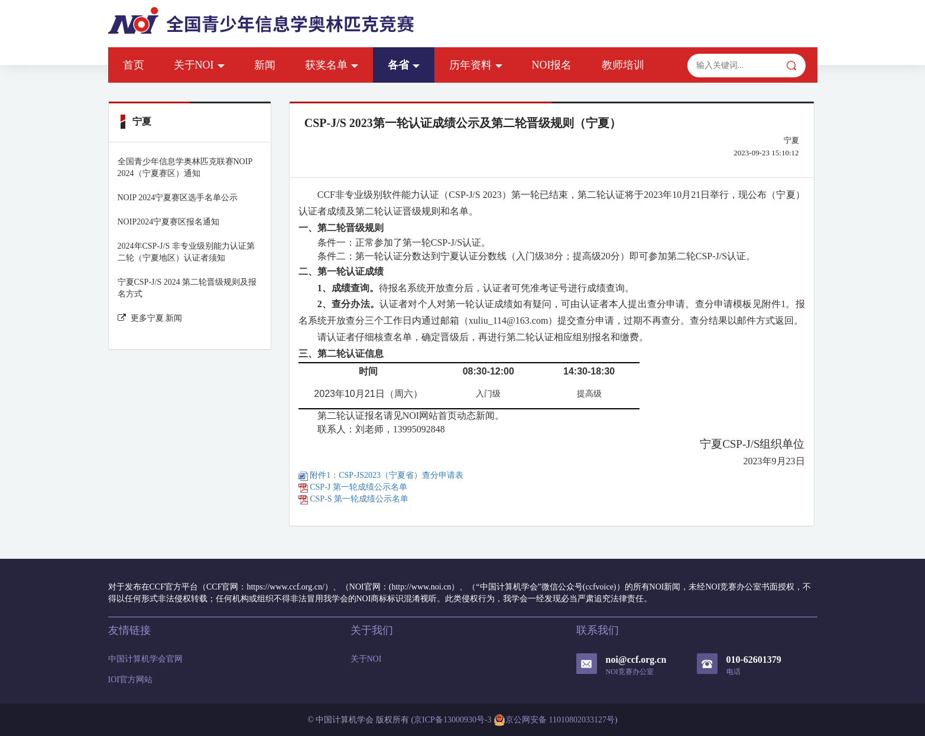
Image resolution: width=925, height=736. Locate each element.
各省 (404, 65)
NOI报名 (552, 65)
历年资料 (475, 65)
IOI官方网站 (130, 679)
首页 (133, 65)
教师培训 (623, 65)
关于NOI (199, 65)
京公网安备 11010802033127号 (554, 720)
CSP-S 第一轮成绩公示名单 (353, 498)
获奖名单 (331, 65)
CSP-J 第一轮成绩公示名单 (352, 487)
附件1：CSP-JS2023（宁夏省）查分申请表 (380, 475)
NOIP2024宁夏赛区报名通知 (169, 221)
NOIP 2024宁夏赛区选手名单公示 (178, 197)
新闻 (264, 65)
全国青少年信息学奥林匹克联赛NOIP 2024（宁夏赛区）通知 (185, 167)
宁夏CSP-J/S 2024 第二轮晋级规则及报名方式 (187, 288)
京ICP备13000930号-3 (452, 719)
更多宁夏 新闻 (150, 318)
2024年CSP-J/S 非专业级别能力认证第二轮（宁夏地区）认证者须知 (186, 252)
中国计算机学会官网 (145, 658)
